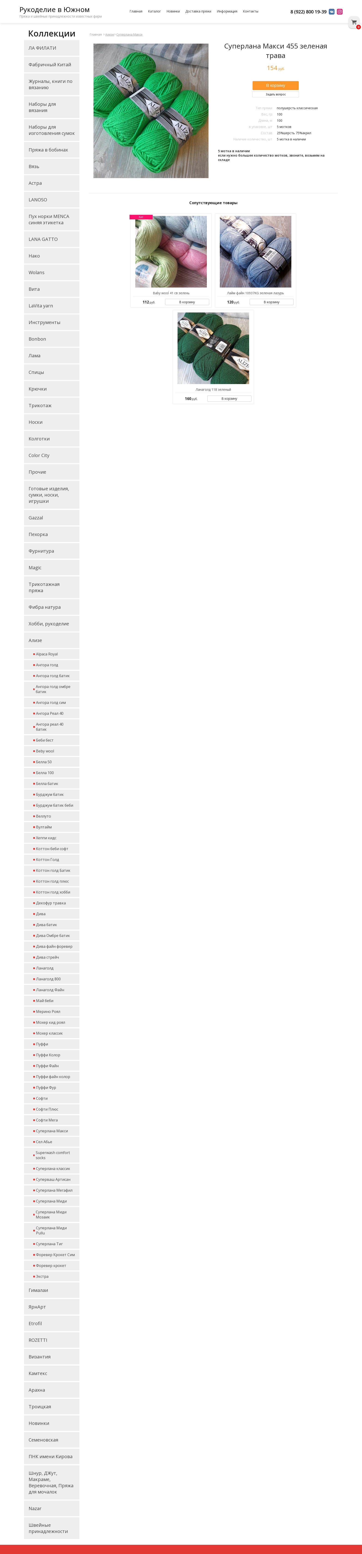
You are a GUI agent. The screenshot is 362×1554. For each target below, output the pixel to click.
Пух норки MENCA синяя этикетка (49, 219)
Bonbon (37, 339)
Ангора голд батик (53, 675)
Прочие (37, 472)
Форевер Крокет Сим (55, 1254)
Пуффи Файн (47, 1065)
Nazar (35, 1508)
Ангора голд (47, 664)
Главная (136, 11)
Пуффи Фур (46, 1087)
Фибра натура (45, 607)
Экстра (42, 1276)
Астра (35, 183)
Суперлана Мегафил (54, 1190)
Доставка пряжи (198, 11)
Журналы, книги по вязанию (50, 84)
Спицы (36, 372)
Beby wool (45, 751)
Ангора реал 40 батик (49, 727)
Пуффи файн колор (53, 1076)
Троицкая (40, 1406)
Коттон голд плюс (52, 881)
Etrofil (35, 1323)
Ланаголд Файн (50, 989)
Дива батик (46, 924)
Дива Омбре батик (53, 935)
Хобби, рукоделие (49, 624)
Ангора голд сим (51, 702)
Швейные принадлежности (48, 1528)
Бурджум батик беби (54, 805)
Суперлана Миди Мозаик (51, 1214)
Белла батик (47, 783)
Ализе (35, 640)
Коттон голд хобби (53, 892)
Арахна (37, 1390)
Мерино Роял (48, 1011)
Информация (227, 11)
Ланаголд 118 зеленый (213, 389)
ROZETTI (38, 1340)
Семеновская (43, 1440)
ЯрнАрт (37, 1307)
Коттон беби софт (52, 848)
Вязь (34, 166)
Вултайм (44, 827)
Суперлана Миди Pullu (51, 1230)
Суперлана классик (53, 1168)
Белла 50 (44, 761)
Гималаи (38, 1290)
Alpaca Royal (47, 654)
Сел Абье (44, 1141)
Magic (35, 567)
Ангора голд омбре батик (53, 689)
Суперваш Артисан (53, 1179)
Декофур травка (51, 903)
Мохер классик (49, 1033)
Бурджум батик (50, 794)
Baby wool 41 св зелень (171, 293)
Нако (34, 256)
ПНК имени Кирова (50, 1456)
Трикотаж (40, 405)
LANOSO (38, 200)
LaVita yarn (41, 306)
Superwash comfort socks (53, 1155)
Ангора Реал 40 (49, 713)
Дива (40, 913)
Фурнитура (41, 551)
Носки (35, 422)
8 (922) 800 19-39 (308, 12)
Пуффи (42, 1044)
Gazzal (36, 518)
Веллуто (43, 816)
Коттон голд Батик (53, 870)
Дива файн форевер (54, 946)
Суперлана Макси (52, 1130)
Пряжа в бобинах (48, 150)
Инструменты (44, 322)
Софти (42, 1098)
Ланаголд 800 (48, 978)
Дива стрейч (47, 957)
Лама (34, 355)
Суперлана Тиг (49, 1243)
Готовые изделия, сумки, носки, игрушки (49, 494)
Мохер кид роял (50, 1022)
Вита (34, 289)
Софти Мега (47, 1120)
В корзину (187, 302)
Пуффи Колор (48, 1054)
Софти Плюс (47, 1109)
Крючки (38, 389)
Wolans (37, 272)
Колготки (39, 439)
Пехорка (38, 534)
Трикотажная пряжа (44, 587)
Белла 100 (45, 772)
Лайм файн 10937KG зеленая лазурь (255, 293)
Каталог (154, 11)
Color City (39, 455)
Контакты (250, 11)
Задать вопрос (276, 94)
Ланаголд (45, 968)
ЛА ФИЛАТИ (42, 48)
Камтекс (38, 1373)
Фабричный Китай (50, 64)
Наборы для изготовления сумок (52, 130)
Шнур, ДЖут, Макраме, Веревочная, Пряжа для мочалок (51, 1482)
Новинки (173, 11)
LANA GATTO (43, 239)
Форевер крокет (51, 1265)
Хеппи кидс (46, 837)
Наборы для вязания (42, 107)
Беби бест (45, 740)
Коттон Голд (47, 859)
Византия (40, 1357)
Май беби (44, 1000)
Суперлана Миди (51, 1201)
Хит (141, 217)
